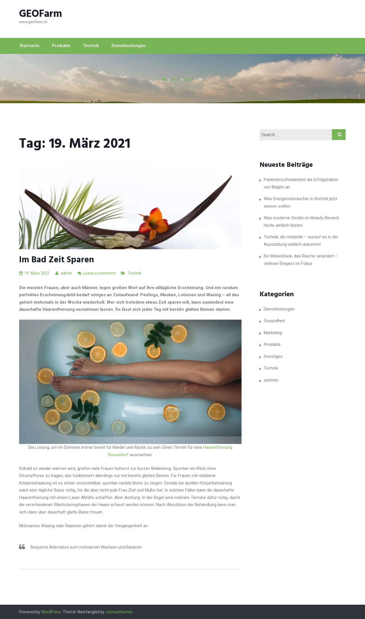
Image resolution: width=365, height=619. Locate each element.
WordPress (51, 612)
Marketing (273, 332)
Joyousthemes (119, 612)
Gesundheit (274, 320)
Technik (91, 45)
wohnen (271, 380)
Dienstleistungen (128, 45)
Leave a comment (99, 273)
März (188, 79)
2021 (175, 79)
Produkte (61, 45)
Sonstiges (273, 356)
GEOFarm (40, 14)
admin (63, 273)
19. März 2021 (34, 273)
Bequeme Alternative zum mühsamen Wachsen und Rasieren (86, 547)
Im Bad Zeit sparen (56, 260)
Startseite (29, 45)
